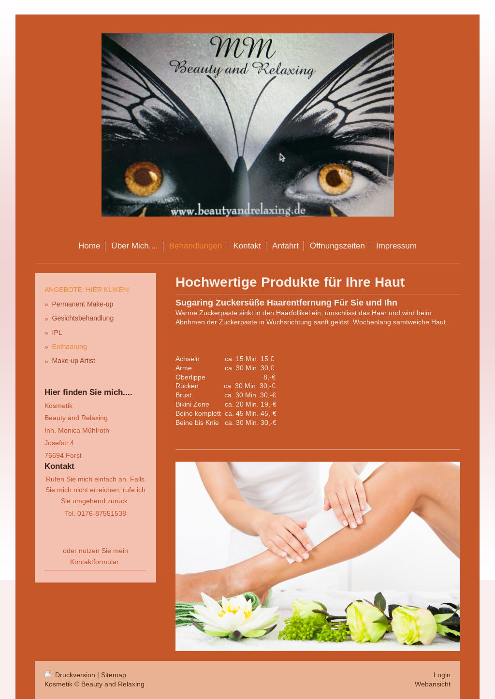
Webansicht (433, 684)
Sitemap (113, 675)
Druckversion (70, 675)
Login (442, 675)
